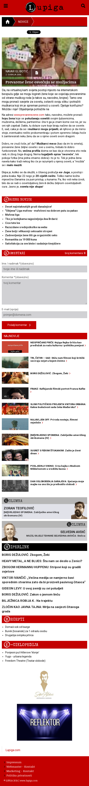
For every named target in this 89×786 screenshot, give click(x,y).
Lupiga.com (13, 750)
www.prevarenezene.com (29, 114)
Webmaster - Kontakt (19, 766)
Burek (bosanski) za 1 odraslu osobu (26, 631)
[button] (6, 5)
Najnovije (11, 336)
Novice (23, 22)
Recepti (14, 619)
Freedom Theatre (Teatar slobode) (25, 660)
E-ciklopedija (21, 644)
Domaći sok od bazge (17, 626)
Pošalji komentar (19, 325)
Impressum (13, 762)
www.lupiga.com (29, 780)
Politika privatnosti (18, 775)
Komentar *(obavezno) (44, 290)
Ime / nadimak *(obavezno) (44, 267)
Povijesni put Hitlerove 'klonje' (22, 652)
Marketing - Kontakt (19, 771)
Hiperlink (16, 547)
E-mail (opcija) (44, 313)
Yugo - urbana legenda (18, 656)
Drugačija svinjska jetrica (19, 635)
